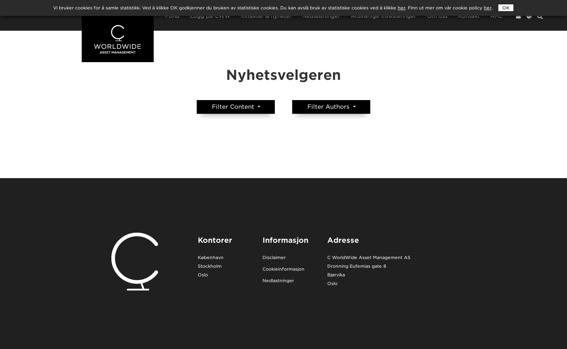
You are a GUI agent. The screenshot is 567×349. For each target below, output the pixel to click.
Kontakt (468, 16)
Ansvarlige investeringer (383, 16)
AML (496, 16)
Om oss (437, 16)
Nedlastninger (321, 16)
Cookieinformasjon (283, 269)
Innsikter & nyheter (266, 16)
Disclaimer (274, 257)
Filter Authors (329, 106)
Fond (172, 16)
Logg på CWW (210, 16)
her (487, 7)
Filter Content (234, 106)
